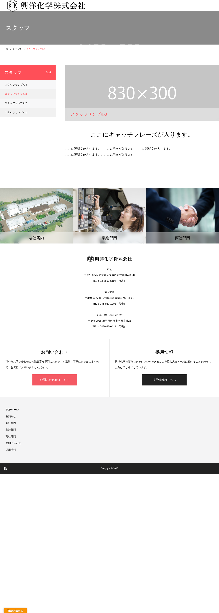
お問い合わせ (13, 443)
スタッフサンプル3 (16, 93)
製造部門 (11, 429)
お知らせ (11, 416)
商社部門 (11, 436)
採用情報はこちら (164, 379)
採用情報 (11, 449)
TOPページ (12, 409)
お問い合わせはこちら (54, 379)
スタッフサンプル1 (16, 112)
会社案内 (11, 422)
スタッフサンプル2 (16, 103)
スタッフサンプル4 (16, 84)
